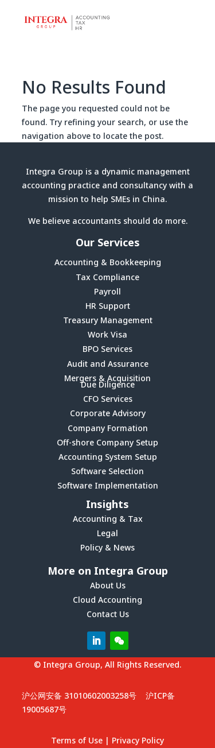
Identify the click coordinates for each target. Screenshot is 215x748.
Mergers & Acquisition (107, 378)
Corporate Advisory (108, 413)
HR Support (107, 305)
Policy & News (107, 547)
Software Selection (107, 471)
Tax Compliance (107, 277)
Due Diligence (108, 384)
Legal (107, 533)
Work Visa (107, 334)
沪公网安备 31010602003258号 (79, 695)
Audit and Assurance (107, 363)
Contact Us (108, 614)
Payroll (107, 291)
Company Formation (108, 428)
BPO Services (107, 348)
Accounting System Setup (107, 456)
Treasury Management (108, 320)
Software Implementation (107, 485)
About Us (108, 585)
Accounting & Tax (108, 518)
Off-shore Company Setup (107, 442)
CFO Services (107, 398)
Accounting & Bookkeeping (107, 262)
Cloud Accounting (107, 599)
